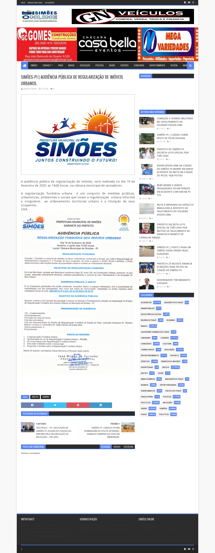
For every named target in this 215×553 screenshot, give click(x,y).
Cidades (47, 65)
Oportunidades (168, 385)
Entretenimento (157, 65)
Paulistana (147, 397)
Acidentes (146, 302)
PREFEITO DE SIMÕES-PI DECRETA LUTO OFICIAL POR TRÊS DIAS (172, 152)
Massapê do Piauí (174, 379)
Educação (85, 65)
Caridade (145, 338)
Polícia (174, 65)
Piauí (60, 65)
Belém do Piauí (148, 320)
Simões (34, 65)
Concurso (139, 65)
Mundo (186, 65)
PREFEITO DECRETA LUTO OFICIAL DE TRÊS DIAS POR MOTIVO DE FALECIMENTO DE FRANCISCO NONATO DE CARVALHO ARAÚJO (164, 231)
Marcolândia (148, 379)
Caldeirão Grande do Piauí (155, 332)
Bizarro (171, 320)
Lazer (160, 373)
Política (99, 65)
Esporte (124, 65)
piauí (144, 414)
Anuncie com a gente (35, 2)
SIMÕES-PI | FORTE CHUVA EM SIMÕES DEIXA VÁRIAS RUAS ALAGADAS (174, 250)
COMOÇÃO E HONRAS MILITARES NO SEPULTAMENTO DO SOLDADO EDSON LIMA (175, 121)
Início (23, 2)
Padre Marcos (148, 391)
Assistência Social (151, 314)
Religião (167, 403)
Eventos (145, 361)
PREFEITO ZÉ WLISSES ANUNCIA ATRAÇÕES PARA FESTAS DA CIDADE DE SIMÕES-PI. (174, 267)
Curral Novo (147, 350)
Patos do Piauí (173, 391)
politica (164, 414)
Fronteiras (147, 367)
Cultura (167, 344)
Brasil (71, 65)
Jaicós (144, 373)
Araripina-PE (147, 308)
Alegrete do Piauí (173, 302)
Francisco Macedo (170, 361)
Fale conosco (49, 2)
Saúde (112, 65)
